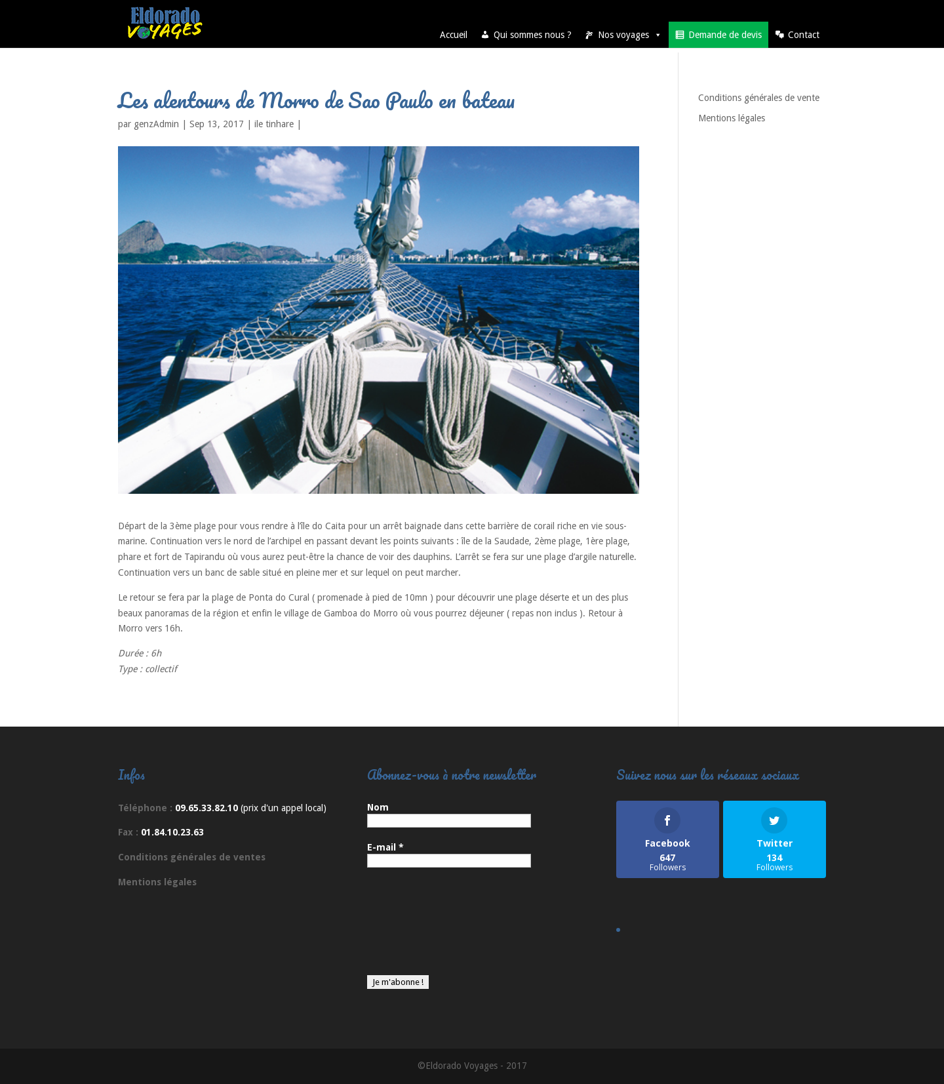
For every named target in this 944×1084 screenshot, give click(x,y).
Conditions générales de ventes (192, 857)
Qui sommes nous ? (533, 35)
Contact (803, 35)
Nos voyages (630, 35)
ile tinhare (274, 124)
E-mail (385, 847)
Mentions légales (731, 118)
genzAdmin (156, 124)
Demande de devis (725, 35)
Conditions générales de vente (758, 97)
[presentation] (421, 928)
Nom (378, 807)
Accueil (453, 35)
